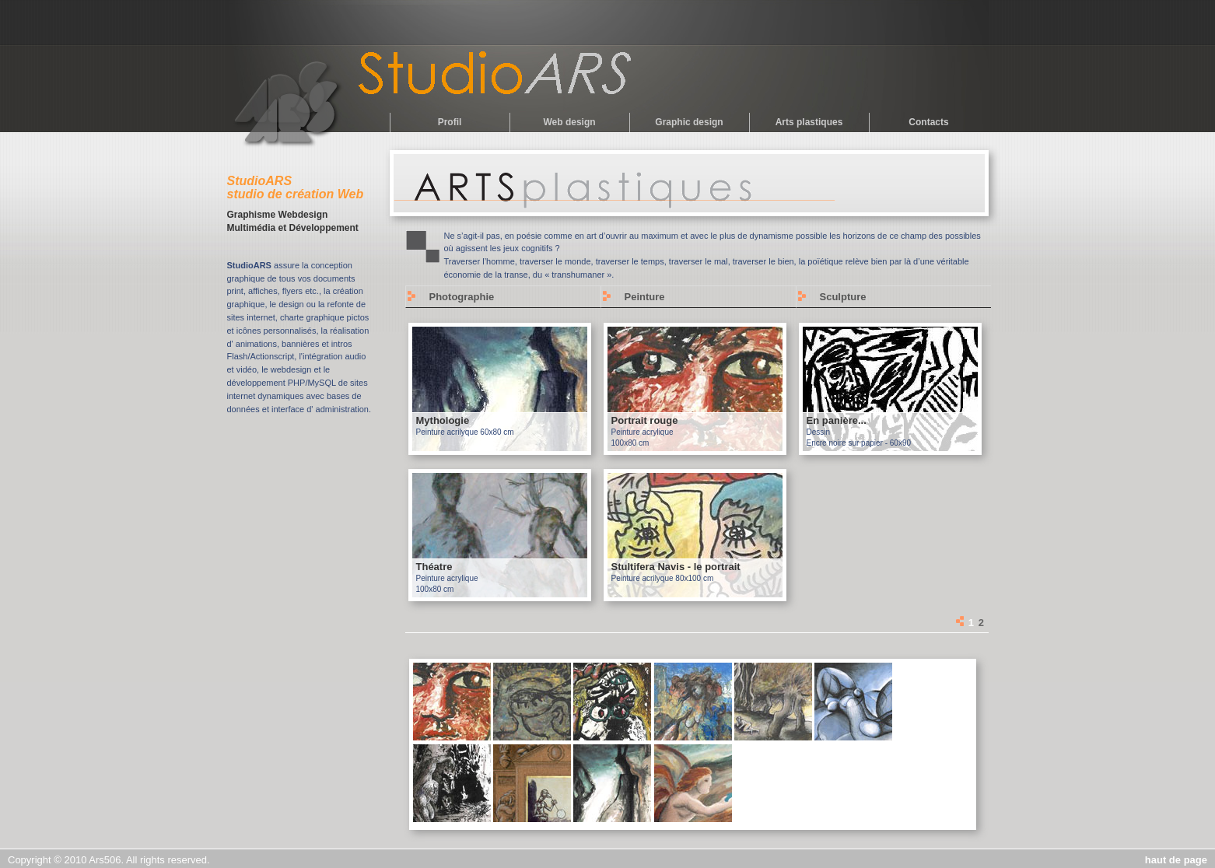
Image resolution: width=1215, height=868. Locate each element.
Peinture (645, 297)
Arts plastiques (809, 122)
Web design (569, 122)
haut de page (1176, 860)
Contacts (928, 122)
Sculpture (843, 297)
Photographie (462, 297)
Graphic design (689, 122)
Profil (450, 122)
